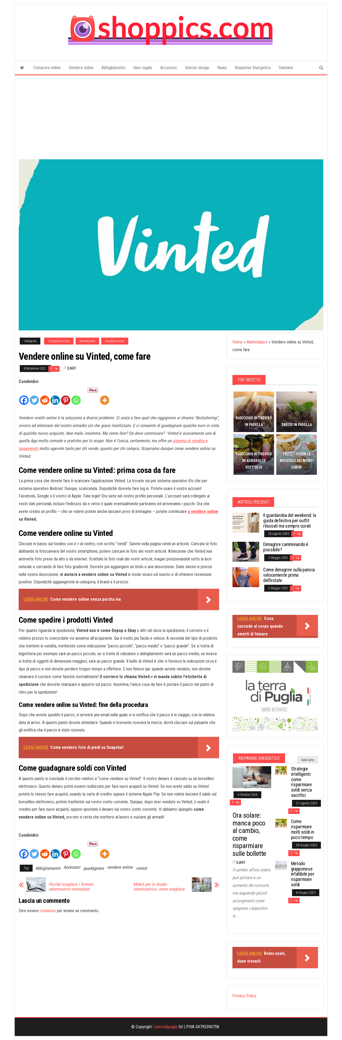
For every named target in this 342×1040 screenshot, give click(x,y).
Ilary (71, 368)
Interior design (197, 67)
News (222, 67)
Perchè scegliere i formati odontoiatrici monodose (71, 887)
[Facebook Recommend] (82, 390)
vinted (141, 868)
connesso (48, 910)
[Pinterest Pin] (85, 390)
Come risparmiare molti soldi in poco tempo (302, 829)
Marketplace (87, 341)
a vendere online (203, 511)
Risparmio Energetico (253, 67)
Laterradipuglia (165, 1026)
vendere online (120, 867)
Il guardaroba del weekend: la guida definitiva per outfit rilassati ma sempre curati (289, 520)
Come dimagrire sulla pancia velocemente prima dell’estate (288, 575)
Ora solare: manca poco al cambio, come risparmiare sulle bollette (249, 834)
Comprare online (47, 67)
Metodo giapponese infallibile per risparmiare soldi (302, 874)
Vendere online (81, 67)
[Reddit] (44, 395)
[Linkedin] (55, 395)
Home (237, 342)
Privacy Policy (244, 995)
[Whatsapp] (76, 395)
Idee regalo (142, 67)
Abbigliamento (113, 67)
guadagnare (93, 868)
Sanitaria (286, 67)
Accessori (168, 67)
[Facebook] (24, 395)
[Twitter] (34, 395)
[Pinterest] (65, 395)
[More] (104, 395)
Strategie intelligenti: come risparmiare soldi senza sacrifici (301, 782)
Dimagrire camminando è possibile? (285, 546)
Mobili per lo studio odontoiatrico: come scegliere (159, 887)
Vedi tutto (307, 760)
